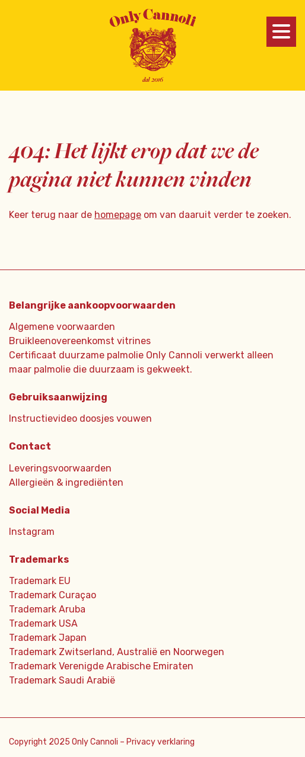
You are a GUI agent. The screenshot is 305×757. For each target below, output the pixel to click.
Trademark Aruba (47, 609)
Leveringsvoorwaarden (60, 468)
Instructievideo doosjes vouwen (80, 418)
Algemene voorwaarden (62, 326)
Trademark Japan (48, 637)
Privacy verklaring (160, 742)
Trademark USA (43, 623)
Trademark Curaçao (52, 595)
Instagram (32, 531)
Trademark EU (40, 580)
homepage (117, 214)
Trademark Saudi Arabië (62, 680)
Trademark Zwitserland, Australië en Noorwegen (116, 651)
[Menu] (281, 32)
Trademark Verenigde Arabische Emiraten (101, 666)
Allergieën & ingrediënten (66, 482)
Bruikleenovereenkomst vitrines (80, 341)
